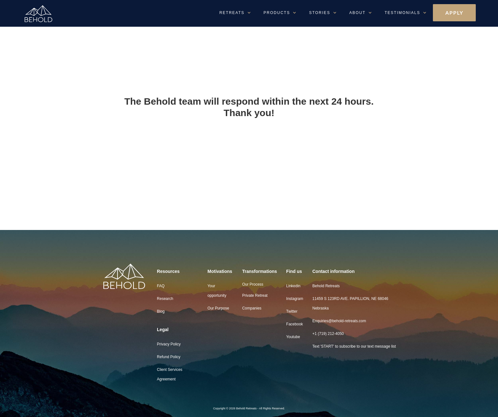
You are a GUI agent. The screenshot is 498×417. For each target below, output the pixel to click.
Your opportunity (216, 291)
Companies (251, 308)
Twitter (291, 311)
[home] (54, 13)
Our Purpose (218, 308)
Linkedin (293, 286)
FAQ (161, 286)
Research (165, 298)
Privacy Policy (169, 344)
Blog (161, 311)
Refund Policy (168, 357)
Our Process (252, 284)
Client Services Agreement (169, 374)
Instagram (294, 298)
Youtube (293, 337)
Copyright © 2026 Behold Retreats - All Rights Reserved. (249, 408)
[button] (235, 12)
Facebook (294, 324)
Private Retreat (254, 295)
